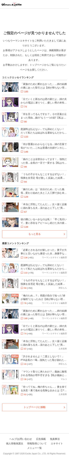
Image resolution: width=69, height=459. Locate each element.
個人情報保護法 (14, 443)
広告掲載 (41, 439)
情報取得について (37, 443)
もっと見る (34, 234)
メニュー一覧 (34, 448)
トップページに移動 (34, 407)
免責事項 (55, 439)
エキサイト (57, 443)
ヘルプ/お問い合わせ (20, 439)
